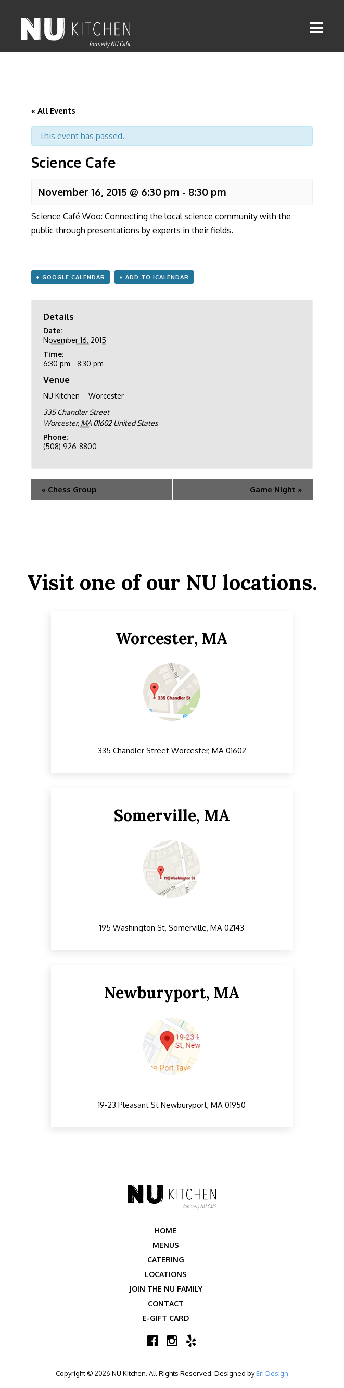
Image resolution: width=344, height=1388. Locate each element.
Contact (166, 1303)
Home (165, 1230)
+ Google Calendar (70, 277)
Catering (165, 1259)
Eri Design (272, 1373)
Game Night (276, 489)
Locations (166, 1274)
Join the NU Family (165, 1288)
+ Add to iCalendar (154, 277)
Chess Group (69, 489)
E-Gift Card (166, 1317)
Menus (165, 1245)
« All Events (53, 111)
